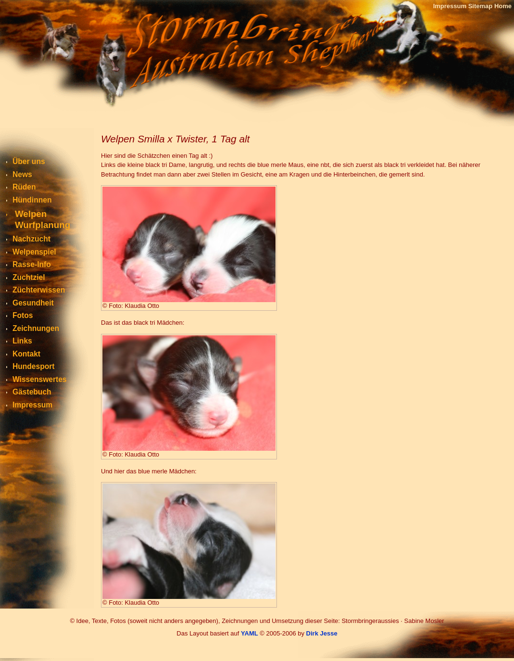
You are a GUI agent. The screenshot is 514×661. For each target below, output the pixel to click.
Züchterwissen (39, 290)
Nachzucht (31, 239)
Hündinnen (32, 200)
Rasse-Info (32, 264)
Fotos (23, 315)
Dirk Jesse (322, 633)
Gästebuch (32, 392)
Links (22, 341)
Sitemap (480, 6)
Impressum (449, 6)
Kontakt (26, 354)
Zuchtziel (29, 277)
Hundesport (34, 366)
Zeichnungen (36, 328)
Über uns (29, 161)
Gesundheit (33, 303)
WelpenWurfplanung (42, 219)
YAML (249, 633)
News (22, 174)
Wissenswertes (40, 379)
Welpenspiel (34, 252)
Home (503, 6)
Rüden (24, 187)
